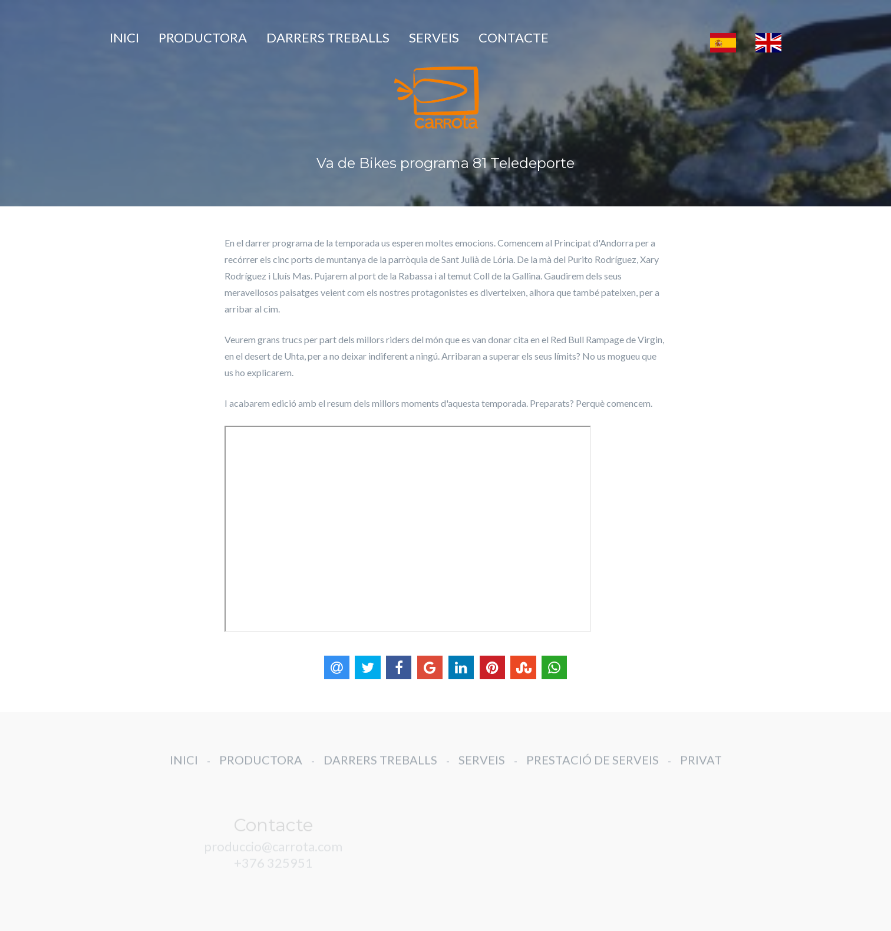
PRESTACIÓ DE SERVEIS (592, 768)
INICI (124, 37)
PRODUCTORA (203, 37)
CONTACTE (513, 37)
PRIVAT (701, 768)
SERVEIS (434, 37)
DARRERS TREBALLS (328, 37)
